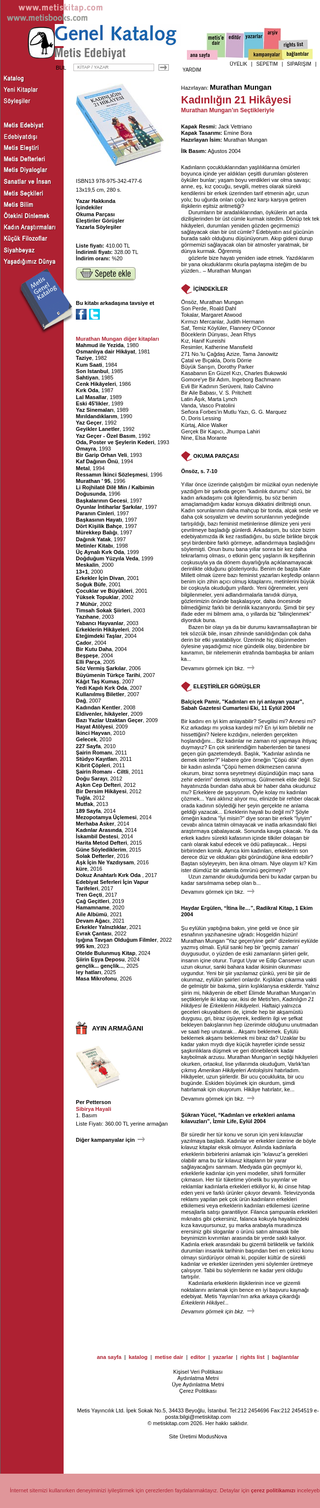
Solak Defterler (95, 856)
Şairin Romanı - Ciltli (102, 772)
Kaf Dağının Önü (97, 461)
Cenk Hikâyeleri (96, 384)
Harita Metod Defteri (101, 843)
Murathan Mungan (241, 87)
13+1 (82, 572)
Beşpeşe (87, 655)
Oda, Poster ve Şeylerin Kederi (115, 442)
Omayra (86, 449)
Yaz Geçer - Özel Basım (106, 436)
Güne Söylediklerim (101, 850)
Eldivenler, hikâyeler (102, 714)
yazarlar (223, 1357)
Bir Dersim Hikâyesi (101, 791)
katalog (138, 1357)
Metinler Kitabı (94, 546)
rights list (252, 1357)
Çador (83, 643)
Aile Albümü (91, 914)
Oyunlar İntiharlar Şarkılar (109, 507)
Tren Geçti (89, 895)
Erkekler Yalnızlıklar (101, 927)
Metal (83, 468)
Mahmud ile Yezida (100, 345)
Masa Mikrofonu (96, 978)
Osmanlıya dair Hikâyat (105, 351)
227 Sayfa (88, 746)
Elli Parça (88, 662)
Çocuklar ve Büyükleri (104, 591)
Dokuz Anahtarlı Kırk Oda (109, 875)
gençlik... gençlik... (99, 966)
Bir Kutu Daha (94, 649)
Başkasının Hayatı (99, 520)
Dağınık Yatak (93, 539)
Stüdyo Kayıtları (96, 759)
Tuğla (83, 798)
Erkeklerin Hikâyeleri (102, 629)
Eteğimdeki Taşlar (98, 636)
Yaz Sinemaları (95, 410)
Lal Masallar (91, 397)
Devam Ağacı (93, 921)
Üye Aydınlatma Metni (198, 1384)
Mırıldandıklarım (96, 416)
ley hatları (88, 972)
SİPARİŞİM (299, 64)
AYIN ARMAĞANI (117, 1028)
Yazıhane (87, 617)
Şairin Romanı (94, 752)
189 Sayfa (88, 811)
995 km (85, 946)
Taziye (84, 358)
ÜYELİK (239, 64)
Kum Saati (89, 365)
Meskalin (87, 565)
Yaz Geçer (89, 423)
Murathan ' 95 (93, 481)
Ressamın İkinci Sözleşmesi (111, 475)
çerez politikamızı (273, 1490)
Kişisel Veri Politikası (198, 1372)
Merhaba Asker (95, 824)
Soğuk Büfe (91, 584)
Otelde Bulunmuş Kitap (106, 953)
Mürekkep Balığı (96, 532)
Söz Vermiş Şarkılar (101, 668)
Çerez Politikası (197, 1391)
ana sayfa (109, 1357)
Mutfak (84, 804)
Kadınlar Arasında (99, 830)
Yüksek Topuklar (97, 597)
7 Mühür (86, 604)
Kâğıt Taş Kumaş (97, 681)
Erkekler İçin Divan (100, 578)
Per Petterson (93, 1102)
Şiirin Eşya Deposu (100, 959)
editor (198, 1357)
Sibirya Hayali (93, 1109)
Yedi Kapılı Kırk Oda (101, 688)
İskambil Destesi (97, 836)
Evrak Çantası (94, 933)
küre (81, 869)
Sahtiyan (87, 377)
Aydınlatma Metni (198, 1378)
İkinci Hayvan (93, 733)
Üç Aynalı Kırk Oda (100, 552)
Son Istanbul (92, 371)
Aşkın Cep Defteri (98, 785)
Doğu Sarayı (91, 778)
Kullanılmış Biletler (100, 694)
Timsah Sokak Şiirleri (103, 610)
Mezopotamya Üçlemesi (106, 817)
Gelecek (86, 739)
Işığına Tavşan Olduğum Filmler (116, 940)
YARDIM (192, 70)
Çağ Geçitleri (92, 901)
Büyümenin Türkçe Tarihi (108, 675)
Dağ (81, 701)
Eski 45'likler (92, 403)
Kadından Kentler (98, 707)
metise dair (169, 1357)
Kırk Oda (87, 390)
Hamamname (92, 907)
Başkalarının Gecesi (101, 500)
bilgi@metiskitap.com (205, 1417)
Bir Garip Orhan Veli (101, 455)
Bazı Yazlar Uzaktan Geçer (109, 720)
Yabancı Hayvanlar (99, 623)
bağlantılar (285, 1357)
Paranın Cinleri (95, 513)
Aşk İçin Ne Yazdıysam (105, 862)
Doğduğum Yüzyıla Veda (107, 558)
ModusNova (212, 1436)
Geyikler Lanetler (97, 429)
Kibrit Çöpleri (93, 765)
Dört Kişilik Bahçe (99, 526)
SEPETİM (267, 64)
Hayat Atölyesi (94, 726)
